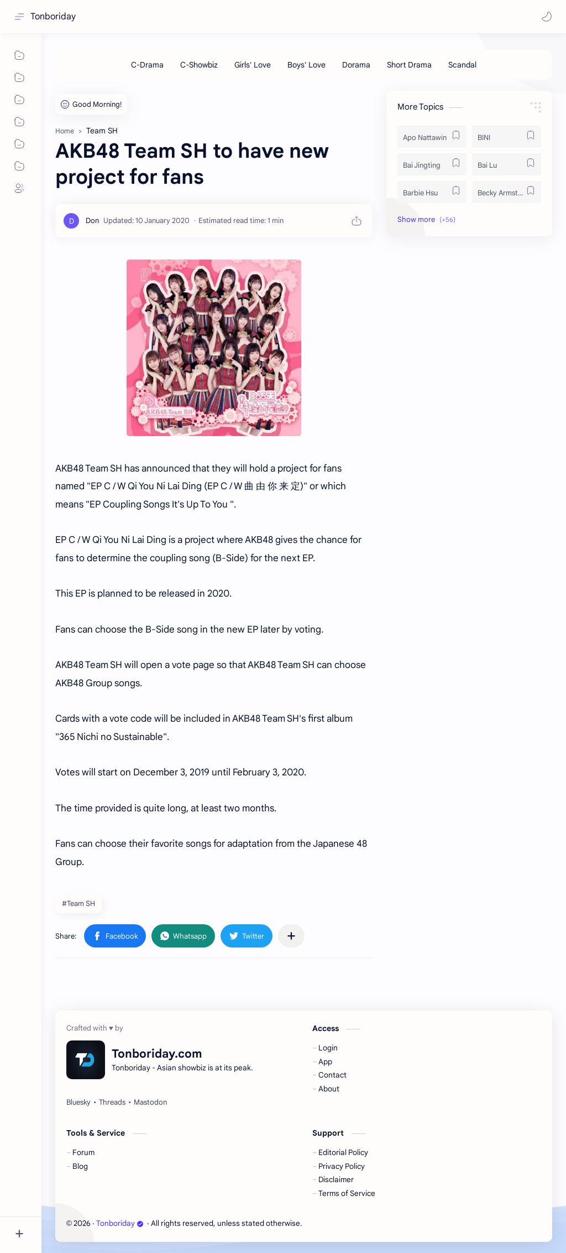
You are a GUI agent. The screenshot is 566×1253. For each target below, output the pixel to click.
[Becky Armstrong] (506, 192)
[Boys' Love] (306, 64)
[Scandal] (462, 64)
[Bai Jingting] (432, 164)
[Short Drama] (409, 64)
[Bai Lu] (506, 164)
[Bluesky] (78, 1102)
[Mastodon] (150, 1102)
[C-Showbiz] (199, 64)
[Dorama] (356, 64)
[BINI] (506, 137)
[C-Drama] (147, 64)
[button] (546, 16)
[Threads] (112, 1102)
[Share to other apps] (291, 935)
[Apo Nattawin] (432, 137)
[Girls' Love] (252, 64)
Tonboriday (53, 16)
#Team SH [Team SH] (78, 903)
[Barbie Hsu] (432, 192)
